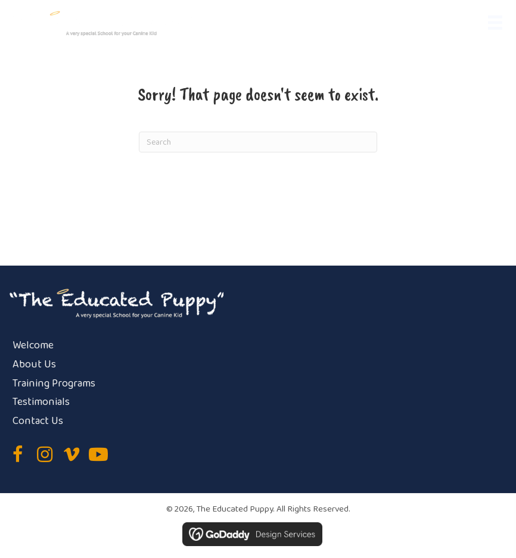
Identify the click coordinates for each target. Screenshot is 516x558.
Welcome (33, 345)
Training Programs (54, 383)
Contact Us (38, 421)
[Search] (258, 142)
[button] (18, 454)
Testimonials (41, 402)
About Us (34, 364)
